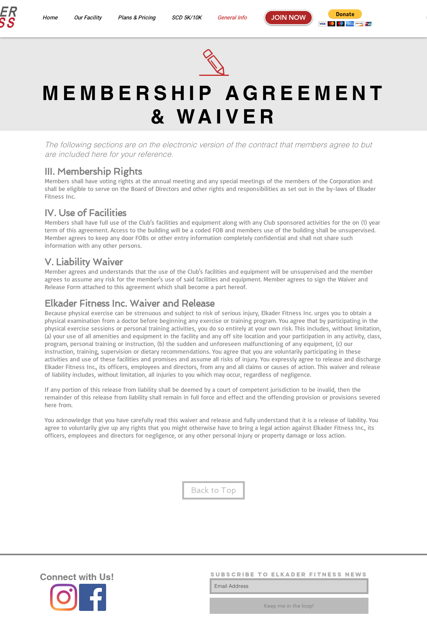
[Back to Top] (213, 490)
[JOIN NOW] (288, 17)
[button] (345, 17)
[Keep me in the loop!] (289, 606)
